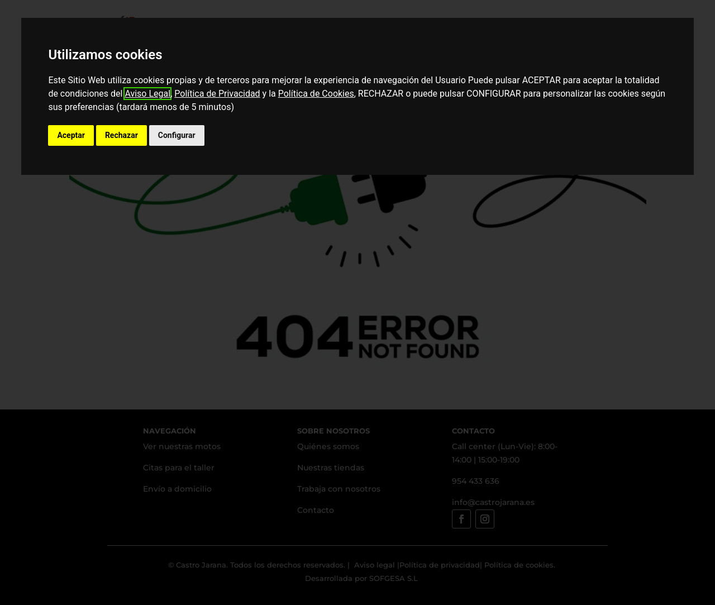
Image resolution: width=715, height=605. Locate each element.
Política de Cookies (316, 93)
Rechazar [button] (121, 135)
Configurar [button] (177, 135)
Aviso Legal (147, 93)
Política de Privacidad (217, 93)
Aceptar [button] (71, 135)
